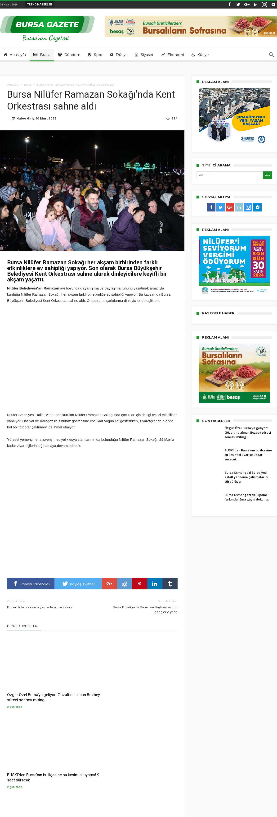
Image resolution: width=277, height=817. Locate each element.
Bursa (27, 84)
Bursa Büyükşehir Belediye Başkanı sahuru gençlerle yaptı (138, 606)
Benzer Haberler (22, 626)
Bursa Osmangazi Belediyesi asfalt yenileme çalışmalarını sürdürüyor (149, 685)
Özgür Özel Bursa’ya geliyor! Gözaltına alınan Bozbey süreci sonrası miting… (32, 685)
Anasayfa (13, 84)
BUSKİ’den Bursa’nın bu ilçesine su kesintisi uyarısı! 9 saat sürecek (91, 685)
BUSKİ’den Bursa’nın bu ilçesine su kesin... (87, 4)
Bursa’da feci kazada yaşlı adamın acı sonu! (46, 604)
